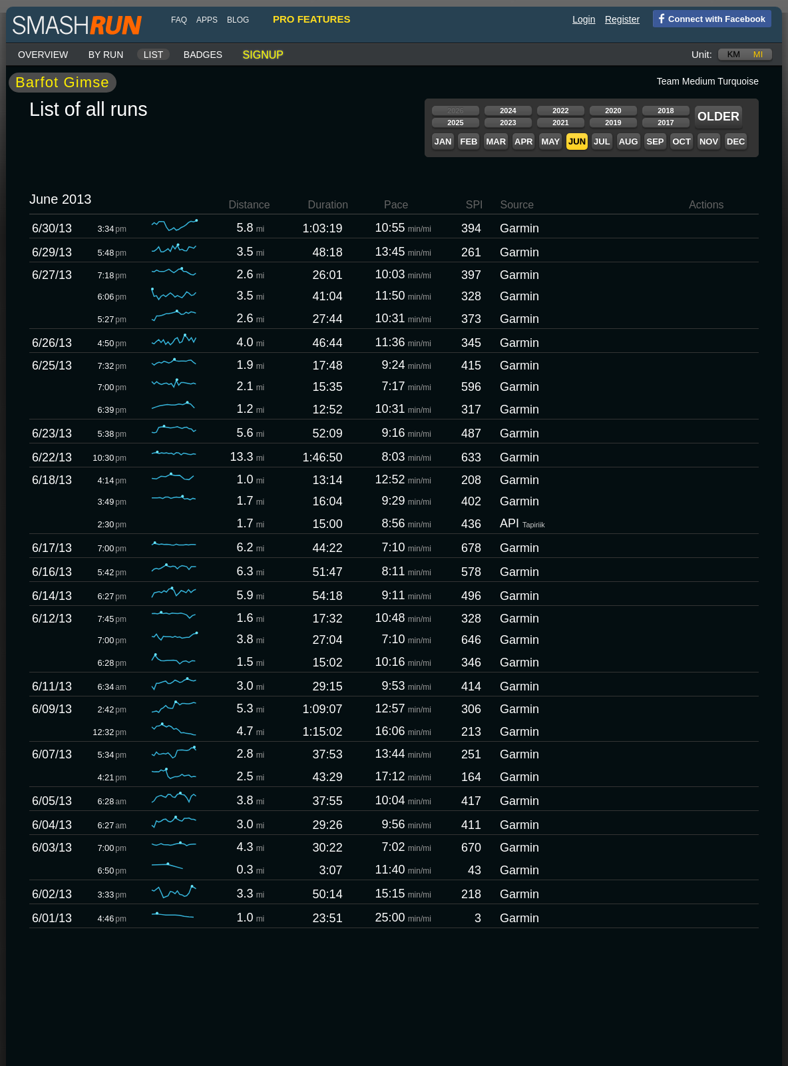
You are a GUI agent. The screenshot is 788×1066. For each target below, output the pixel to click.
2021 (560, 123)
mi (758, 54)
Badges (203, 54)
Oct (681, 141)
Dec (736, 141)
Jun (577, 141)
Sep (655, 141)
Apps (207, 20)
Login (583, 19)
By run (106, 54)
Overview (43, 54)
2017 (666, 123)
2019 (613, 123)
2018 (666, 111)
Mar (496, 141)
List (154, 54)
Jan (442, 141)
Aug (628, 141)
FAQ (179, 20)
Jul (602, 141)
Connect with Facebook (709, 18)
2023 (508, 123)
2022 (560, 111)
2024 (508, 111)
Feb (468, 141)
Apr (523, 141)
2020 (613, 111)
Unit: (701, 54)
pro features (311, 19)
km (734, 54)
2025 (455, 123)
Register (622, 19)
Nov (708, 141)
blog (238, 20)
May (550, 141)
